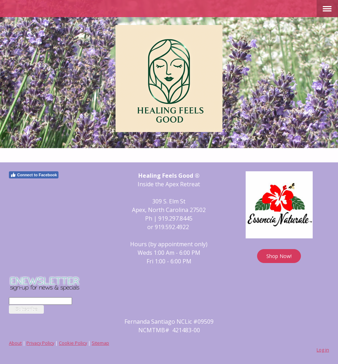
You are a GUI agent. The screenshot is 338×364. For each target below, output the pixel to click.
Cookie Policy (73, 343)
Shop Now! (279, 256)
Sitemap (100, 343)
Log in (323, 350)
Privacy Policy (40, 343)
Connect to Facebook (33, 175)
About (15, 343)
